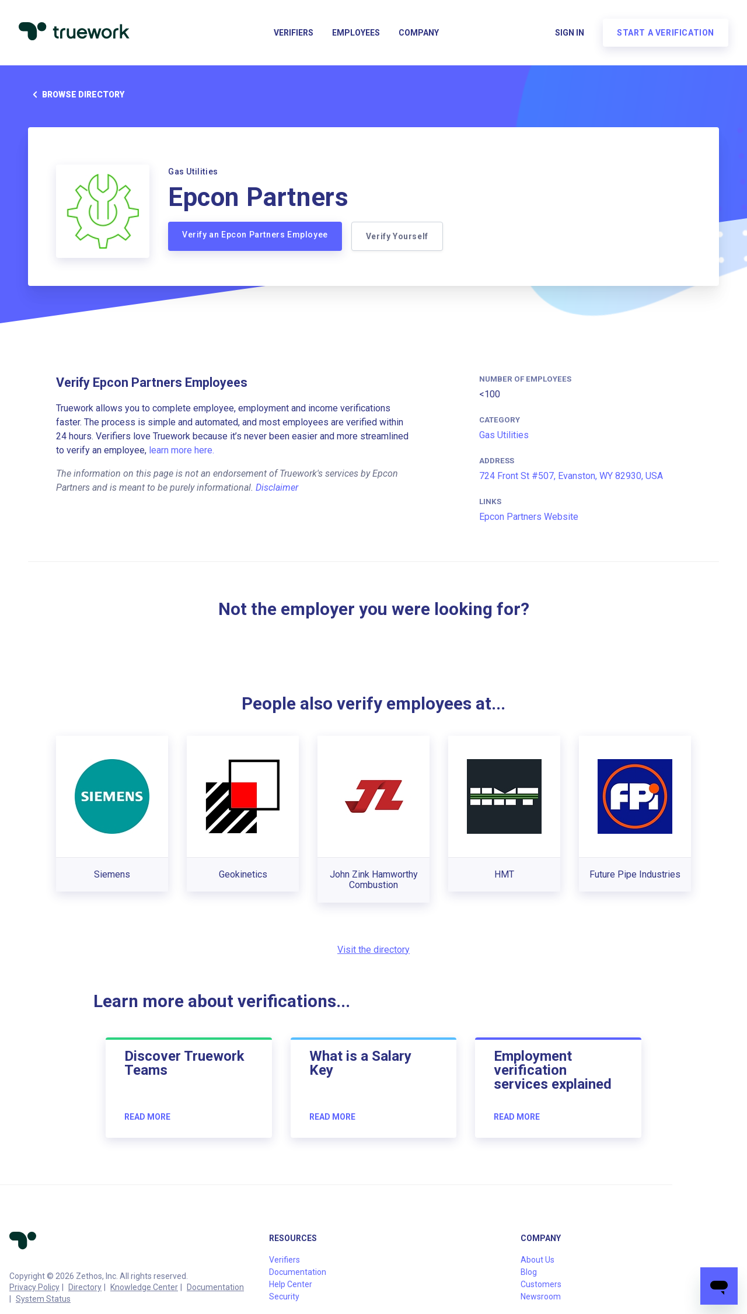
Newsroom (541, 1296)
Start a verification (665, 32)
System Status (43, 1298)
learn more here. (181, 450)
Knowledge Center (144, 1287)
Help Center (290, 1284)
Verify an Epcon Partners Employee (255, 234)
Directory (85, 1287)
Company (419, 32)
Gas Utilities (504, 435)
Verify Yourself (397, 236)
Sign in (569, 32)
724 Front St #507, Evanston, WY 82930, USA (571, 475)
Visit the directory (373, 949)
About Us (537, 1259)
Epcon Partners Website (528, 516)
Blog (529, 1272)
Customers (541, 1284)
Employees (356, 32)
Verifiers (293, 32)
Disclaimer (277, 487)
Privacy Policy (34, 1287)
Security (284, 1296)
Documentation (215, 1287)
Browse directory (76, 95)
